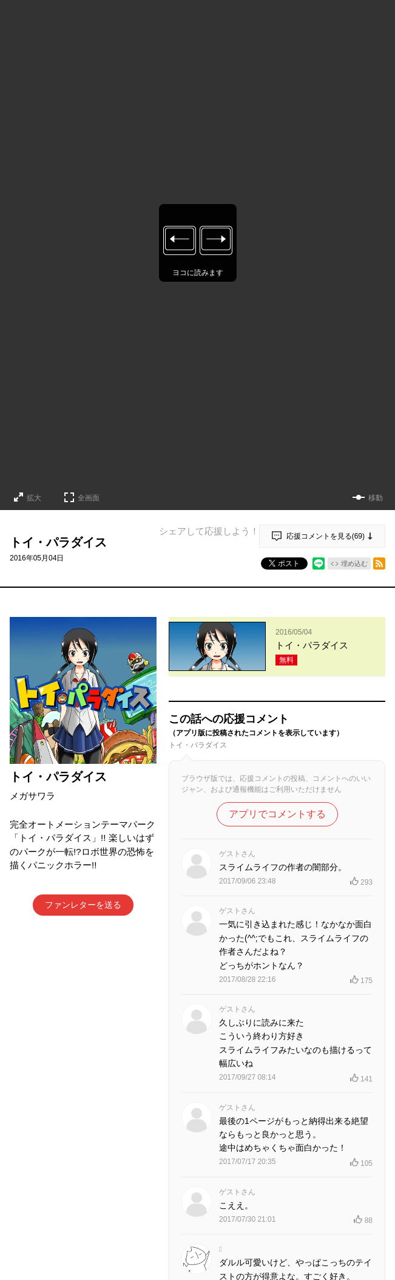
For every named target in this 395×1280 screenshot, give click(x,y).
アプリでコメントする (277, 814)
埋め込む (354, 563)
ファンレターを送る (83, 905)
